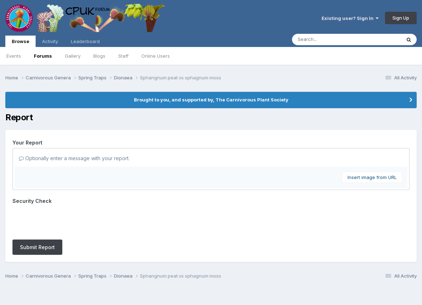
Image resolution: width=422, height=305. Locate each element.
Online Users (155, 56)
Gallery (72, 56)
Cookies (227, 280)
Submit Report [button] (37, 219)
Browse (20, 42)
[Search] (327, 39)
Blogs (99, 56)
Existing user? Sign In (350, 18)
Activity (50, 41)
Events (13, 56)
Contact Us (198, 280)
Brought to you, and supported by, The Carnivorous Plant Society (211, 99)
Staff (123, 56)
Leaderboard (85, 41)
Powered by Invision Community (211, 294)
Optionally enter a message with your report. (74, 158)
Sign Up (400, 18)
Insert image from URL (372, 177)
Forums (43, 56)
